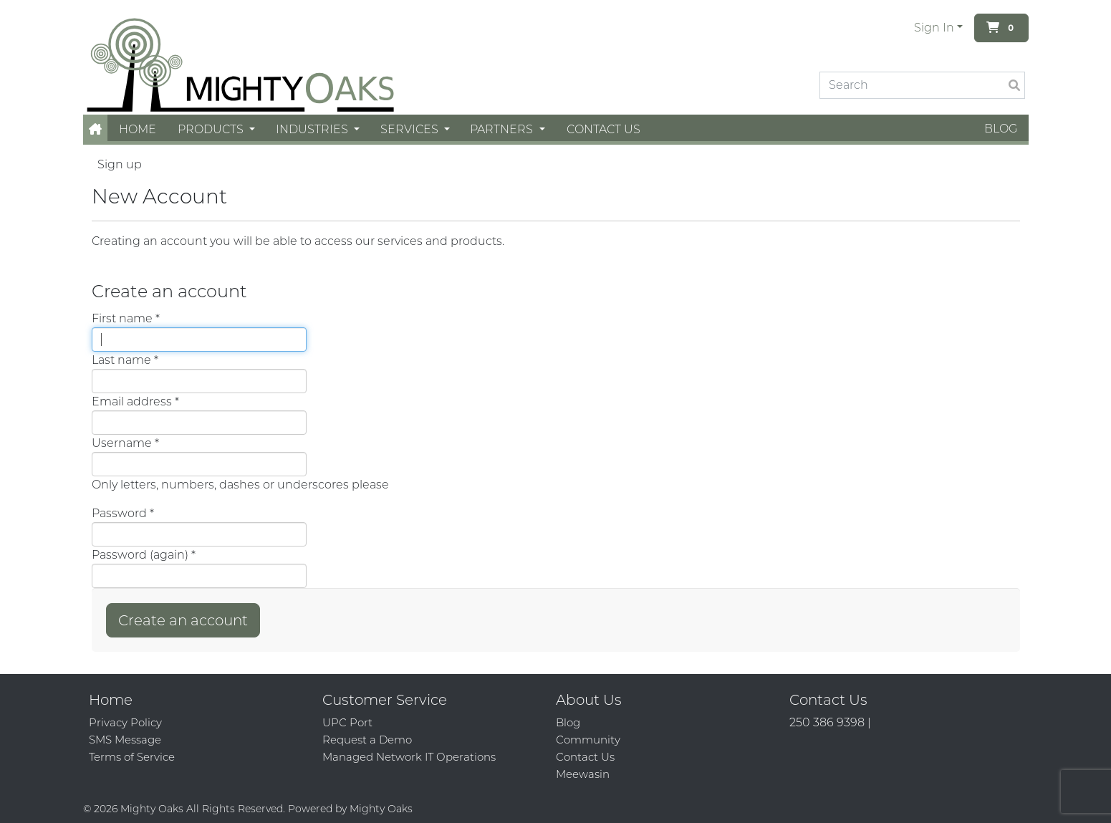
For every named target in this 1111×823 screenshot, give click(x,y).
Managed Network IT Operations (409, 757)
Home (137, 129)
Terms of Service (132, 757)
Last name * (125, 360)
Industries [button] (313, 129)
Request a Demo (367, 739)
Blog (1000, 128)
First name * (126, 318)
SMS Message (125, 739)
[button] (95, 129)
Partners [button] (503, 129)
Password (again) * (144, 555)
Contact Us (603, 129)
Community (588, 739)
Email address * (135, 401)
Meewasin (583, 774)
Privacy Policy (125, 722)
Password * (123, 513)
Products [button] (212, 129)
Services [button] (410, 129)
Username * (125, 443)
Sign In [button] (934, 27)
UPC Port (347, 722)
